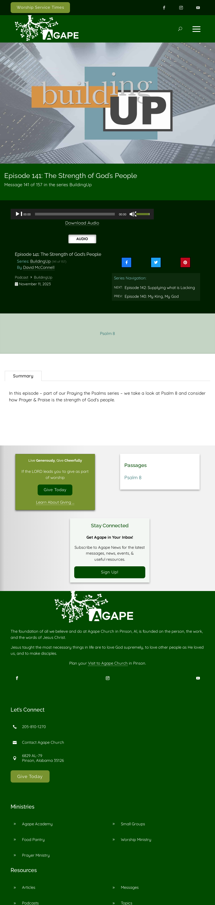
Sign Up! (110, 572)
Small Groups (133, 824)
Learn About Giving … (55, 502)
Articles (28, 887)
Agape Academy (37, 824)
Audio (82, 238)
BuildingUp (40, 261)
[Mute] (133, 214)
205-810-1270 (34, 726)
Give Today (55, 489)
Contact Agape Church (43, 742)
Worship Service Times (40, 7)
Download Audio (82, 223)
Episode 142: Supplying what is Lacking (160, 287)
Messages (130, 887)
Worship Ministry (136, 839)
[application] (82, 214)
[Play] (19, 214)
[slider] (75, 214)
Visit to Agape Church (108, 663)
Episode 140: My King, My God (152, 296)
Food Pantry (33, 839)
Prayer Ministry (36, 855)
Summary (23, 376)
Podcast (21, 277)
